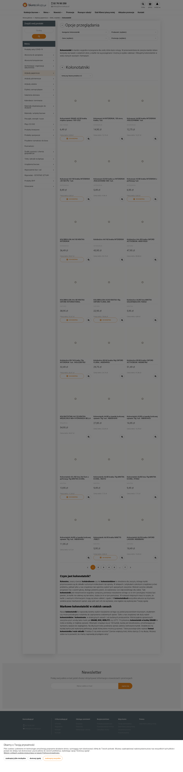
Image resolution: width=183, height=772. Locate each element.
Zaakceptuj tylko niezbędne (15, 758)
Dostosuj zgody (35, 758)
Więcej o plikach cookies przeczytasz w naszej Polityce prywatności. (32, 753)
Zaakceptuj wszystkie (53, 758)
